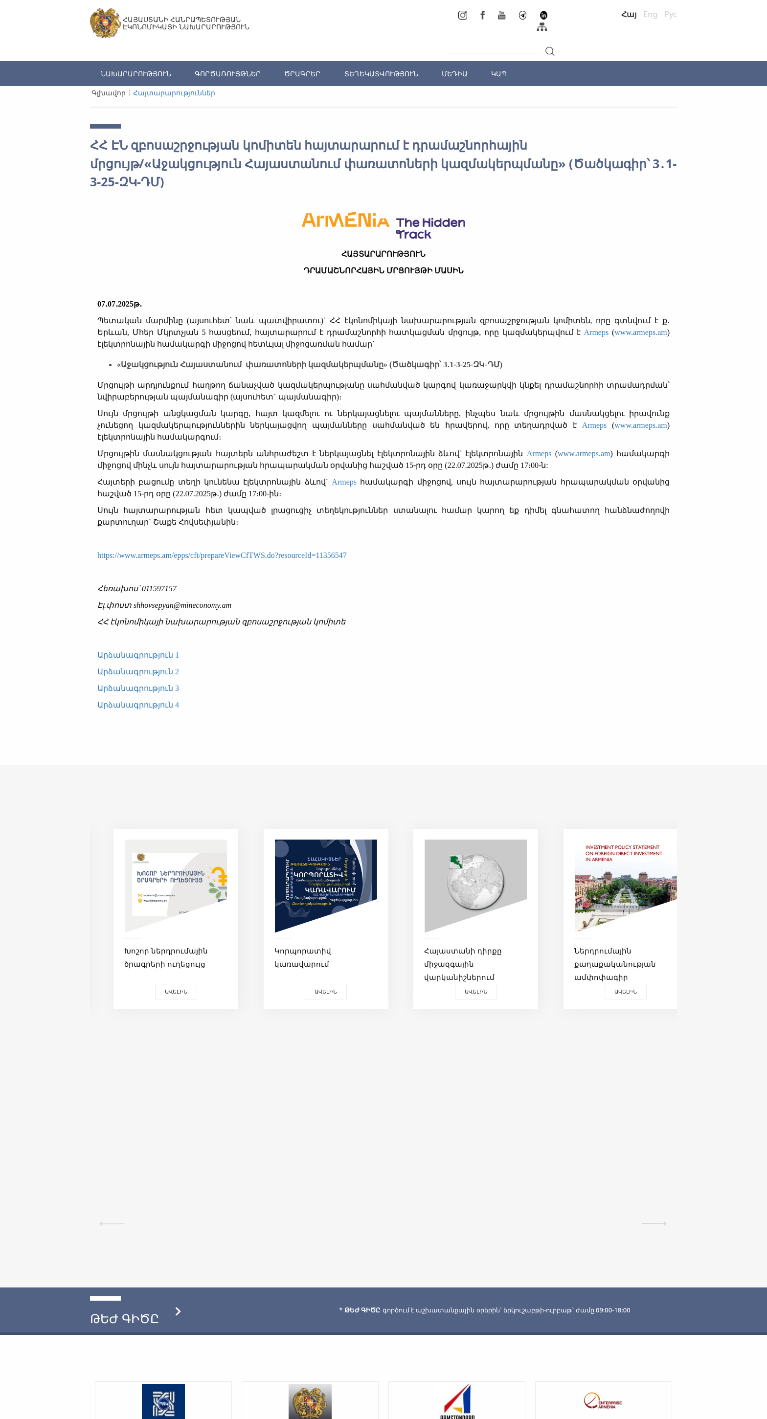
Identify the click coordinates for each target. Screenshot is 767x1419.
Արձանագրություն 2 (138, 671)
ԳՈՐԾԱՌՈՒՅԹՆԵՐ (228, 73)
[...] (494, 45)
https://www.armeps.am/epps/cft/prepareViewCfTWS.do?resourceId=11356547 (222, 555)
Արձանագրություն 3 (138, 688)
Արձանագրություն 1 (138, 655)
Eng (650, 14)
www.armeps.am (640, 332)
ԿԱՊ (499, 73)
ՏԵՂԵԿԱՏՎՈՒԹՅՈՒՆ (381, 73)
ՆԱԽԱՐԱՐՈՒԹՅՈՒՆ (136, 73)
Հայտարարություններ (174, 92)
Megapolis (659, 1406)
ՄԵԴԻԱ (455, 73)
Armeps (596, 332)
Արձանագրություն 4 (138, 705)
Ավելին (163, 991)
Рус (670, 14)
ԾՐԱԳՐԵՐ (302, 73)
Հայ (628, 14)
